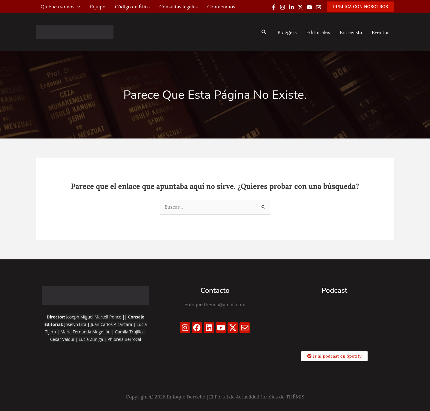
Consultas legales (178, 7)
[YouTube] (309, 7)
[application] (77, 7)
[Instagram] (282, 7)
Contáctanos (221, 7)
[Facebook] (273, 7)
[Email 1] (318, 7)
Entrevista (351, 32)
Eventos (380, 32)
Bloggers (287, 32)
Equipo (97, 7)
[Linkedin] (291, 7)
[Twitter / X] (300, 7)
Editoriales (318, 32)
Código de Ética (132, 7)
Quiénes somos (60, 7)
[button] (360, 6)
